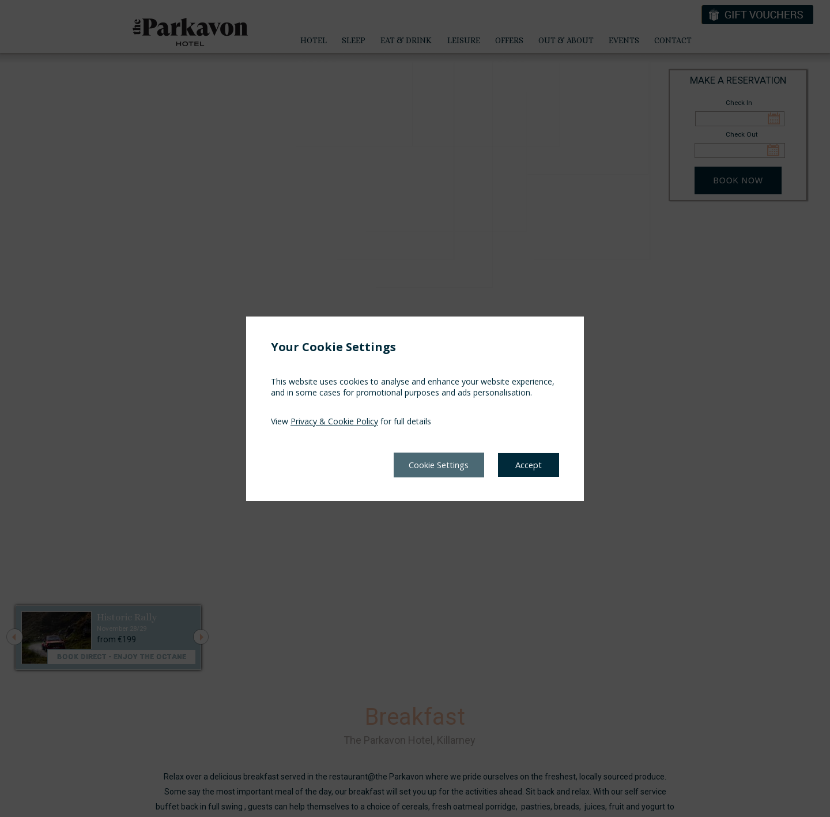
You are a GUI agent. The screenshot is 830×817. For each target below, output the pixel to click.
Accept (528, 464)
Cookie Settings (431, 464)
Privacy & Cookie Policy (334, 420)
